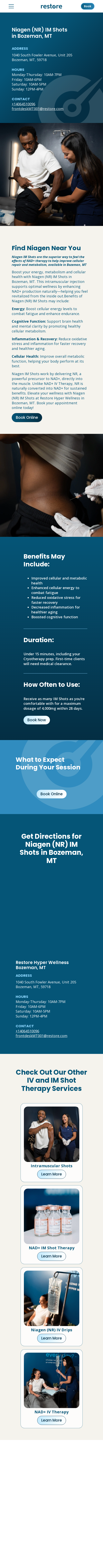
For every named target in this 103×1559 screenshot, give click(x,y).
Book (87, 6)
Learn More (51, 1174)
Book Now (36, 720)
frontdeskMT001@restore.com (37, 108)
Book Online (27, 417)
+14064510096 (23, 104)
